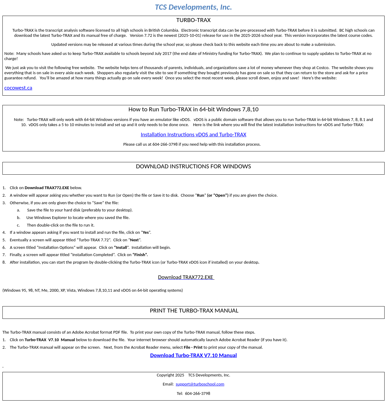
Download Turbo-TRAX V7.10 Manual (193, 355)
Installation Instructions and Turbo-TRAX (193, 134)
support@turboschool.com (200, 384)
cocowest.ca (18, 87)
